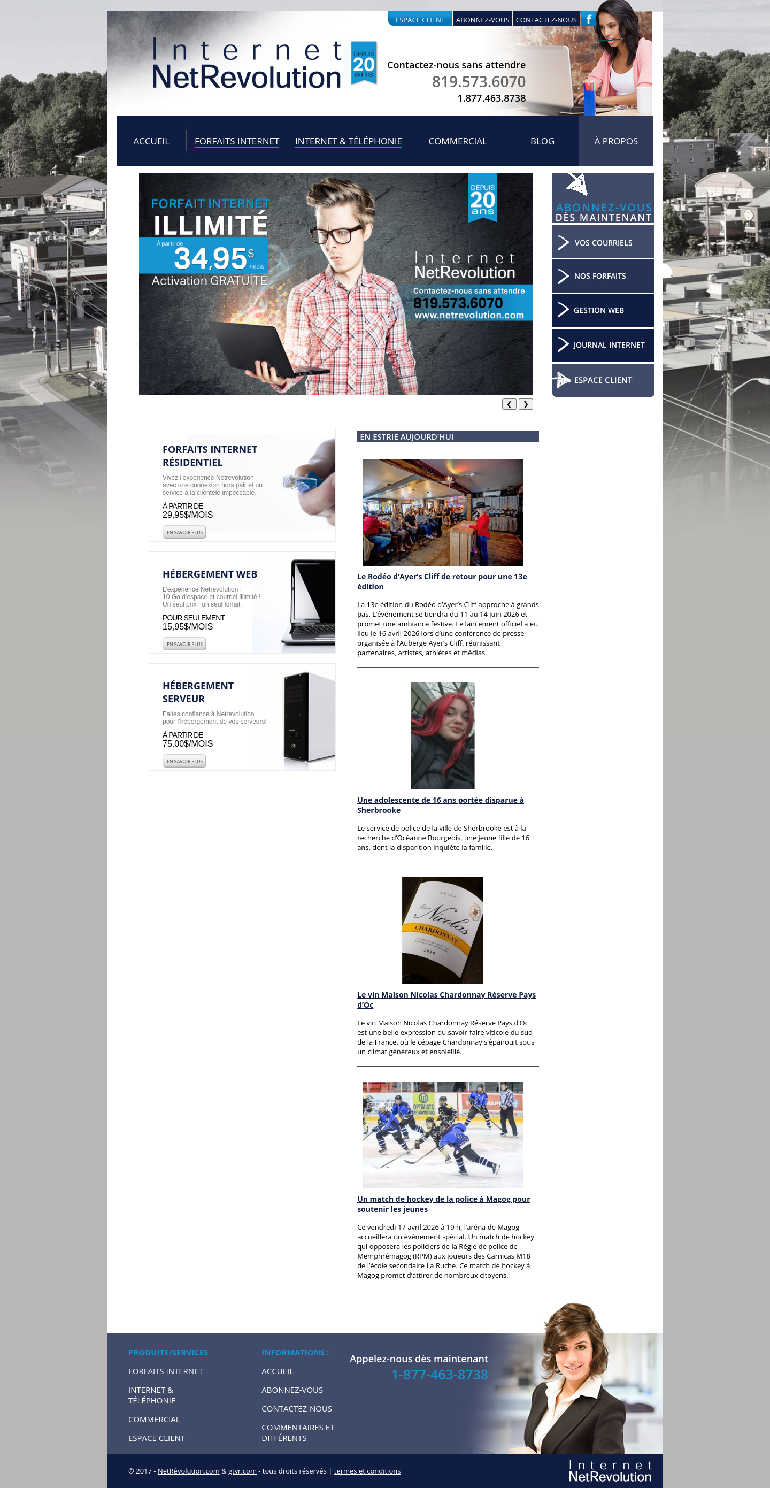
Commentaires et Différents (297, 1432)
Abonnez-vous (483, 20)
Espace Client (156, 1437)
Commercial (457, 141)
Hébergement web (210, 573)
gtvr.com (242, 1471)
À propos (616, 141)
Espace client (420, 20)
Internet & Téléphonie (348, 141)
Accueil (151, 141)
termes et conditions (367, 1471)
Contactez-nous (546, 20)
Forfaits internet (237, 141)
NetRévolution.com (189, 1471)
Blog (542, 141)
